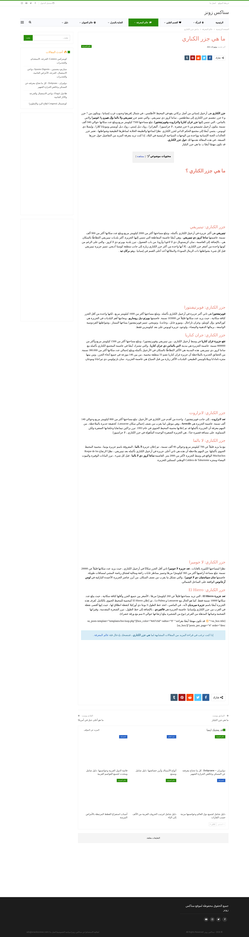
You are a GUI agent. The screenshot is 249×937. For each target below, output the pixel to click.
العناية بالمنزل (116, 22)
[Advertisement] (153, 86)
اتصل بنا (213, 3)
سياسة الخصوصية (64, 932)
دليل (66, 22)
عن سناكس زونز (78, 932)
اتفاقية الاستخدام (92, 932)
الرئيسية (219, 22)
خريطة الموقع (223, 3)
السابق (221, 824)
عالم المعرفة (144, 22)
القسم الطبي (173, 22)
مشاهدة (140, 156)
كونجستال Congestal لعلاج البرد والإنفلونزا (48, 103)
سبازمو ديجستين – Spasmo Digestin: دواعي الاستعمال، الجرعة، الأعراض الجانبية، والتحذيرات (47, 73)
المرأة (199, 22)
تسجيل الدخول (47, 3)
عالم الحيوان (89, 22)
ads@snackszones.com (37, 932)
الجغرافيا (123, 736)
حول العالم (171, 736)
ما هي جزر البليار (220, 720)
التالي (212, 824)
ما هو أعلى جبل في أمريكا (91, 720)
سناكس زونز (216, 12)
